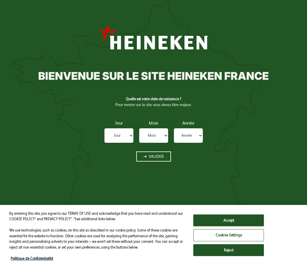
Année (188, 123)
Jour (119, 123)
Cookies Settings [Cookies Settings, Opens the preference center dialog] (229, 238)
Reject (229, 253)
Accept (228, 223)
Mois (153, 123)
